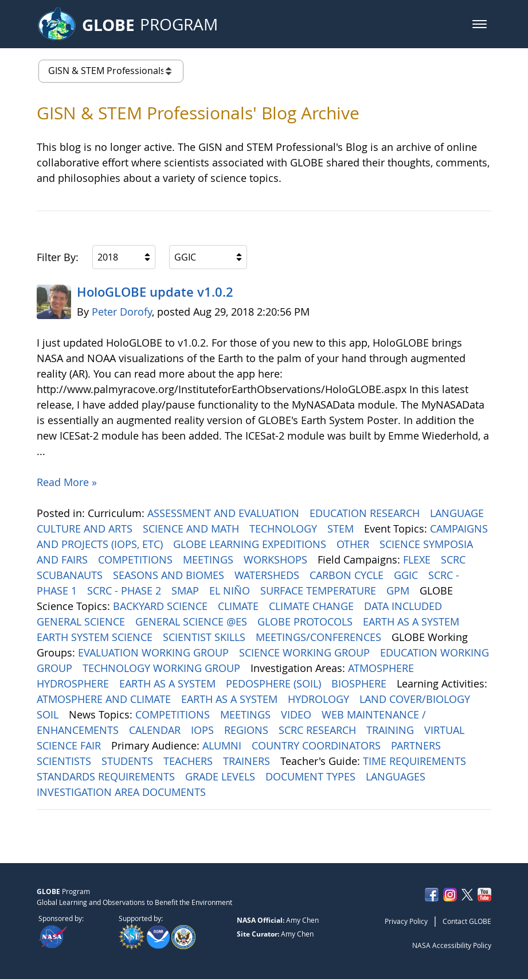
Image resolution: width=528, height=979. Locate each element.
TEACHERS (189, 761)
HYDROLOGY (320, 699)
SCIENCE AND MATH (192, 528)
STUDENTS (128, 761)
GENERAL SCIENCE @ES (192, 621)
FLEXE (418, 559)
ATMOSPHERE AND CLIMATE (105, 699)
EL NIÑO (231, 590)
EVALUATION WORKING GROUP (155, 652)
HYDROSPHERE (74, 683)
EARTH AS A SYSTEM (412, 621)
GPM (399, 590)
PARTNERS (417, 745)
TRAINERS (248, 761)
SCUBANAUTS (71, 575)
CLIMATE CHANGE (313, 606)
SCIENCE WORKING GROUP (306, 652)
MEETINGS (209, 559)
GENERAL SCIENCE (82, 621)
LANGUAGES (397, 776)
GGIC (407, 575)
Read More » (67, 482)
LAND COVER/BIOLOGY (416, 699)
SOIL (49, 714)
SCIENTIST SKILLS (205, 637)
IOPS (204, 730)
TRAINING (391, 730)
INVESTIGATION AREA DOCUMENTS (123, 792)
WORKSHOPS (277, 559)
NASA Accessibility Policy (451, 945)
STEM (342, 528)
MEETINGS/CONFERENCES (320, 637)
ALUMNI (223, 745)
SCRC (454, 559)
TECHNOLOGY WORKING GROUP (163, 668)
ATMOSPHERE (382, 668)
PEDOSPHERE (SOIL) (275, 683)
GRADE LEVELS (221, 776)
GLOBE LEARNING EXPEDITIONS (251, 544)
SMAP (186, 590)
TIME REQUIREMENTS (416, 761)
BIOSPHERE (360, 683)
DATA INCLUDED (404, 606)
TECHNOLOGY (284, 528)
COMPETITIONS (136, 559)
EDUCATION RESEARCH (366, 513)
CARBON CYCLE (348, 575)
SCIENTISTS (65, 761)
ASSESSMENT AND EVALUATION (224, 513)
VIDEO (297, 714)
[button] (479, 24)
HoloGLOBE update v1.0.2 (155, 292)
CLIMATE (239, 606)
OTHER (354, 544)
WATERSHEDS (268, 575)
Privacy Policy (406, 921)
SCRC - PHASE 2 (125, 590)
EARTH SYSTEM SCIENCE (96, 637)
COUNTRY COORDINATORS (318, 745)
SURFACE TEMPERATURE (319, 590)
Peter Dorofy (122, 311)
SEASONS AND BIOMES (170, 575)
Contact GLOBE (467, 921)
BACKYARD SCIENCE (161, 606)
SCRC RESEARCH (319, 730)
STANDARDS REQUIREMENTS (107, 776)
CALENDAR (156, 730)
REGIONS (247, 730)
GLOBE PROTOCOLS (306, 621)
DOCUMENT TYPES (311, 776)
